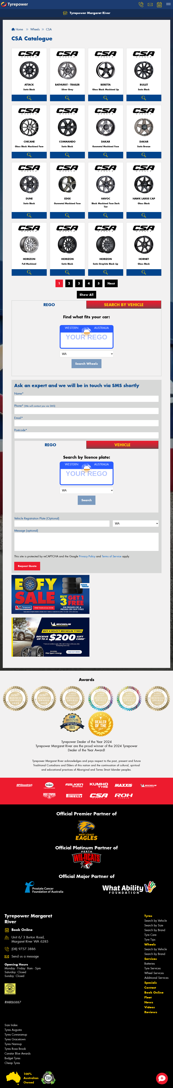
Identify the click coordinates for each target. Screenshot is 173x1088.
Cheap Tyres (12, 1018)
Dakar (105, 141)
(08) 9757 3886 (23, 904)
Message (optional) (26, 531)
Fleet (148, 953)
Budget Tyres (12, 1013)
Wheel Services (154, 928)
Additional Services (156, 933)
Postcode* (20, 430)
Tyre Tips (149, 895)
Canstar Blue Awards (17, 1009)
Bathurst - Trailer (67, 84)
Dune (29, 198)
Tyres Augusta (13, 985)
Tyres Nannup (13, 999)
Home (17, 29)
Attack (29, 84)
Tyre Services (152, 923)
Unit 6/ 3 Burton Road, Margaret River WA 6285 (29, 895)
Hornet (144, 259)
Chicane (29, 141)
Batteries (149, 919)
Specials (150, 938)
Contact (150, 943)
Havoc (105, 198)
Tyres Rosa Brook (15, 1004)
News (148, 958)
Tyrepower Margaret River (86, 13)
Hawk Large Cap (144, 198)
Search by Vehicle (155, 876)
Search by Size (153, 881)
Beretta (106, 84)
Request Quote (27, 566)
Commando (67, 141)
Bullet (144, 84)
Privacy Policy (87, 556)
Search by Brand (154, 885)
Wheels (150, 900)
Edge (67, 198)
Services (150, 914)
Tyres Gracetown (15, 994)
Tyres (148, 871)
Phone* (34, 406)
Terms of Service (111, 556)
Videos (149, 962)
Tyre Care (150, 890)
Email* (18, 418)
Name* (19, 393)
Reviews (150, 967)
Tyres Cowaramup (16, 990)
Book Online (154, 948)
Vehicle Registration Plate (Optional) (36, 518)
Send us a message (25, 912)
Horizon (29, 259)
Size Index (11, 980)
